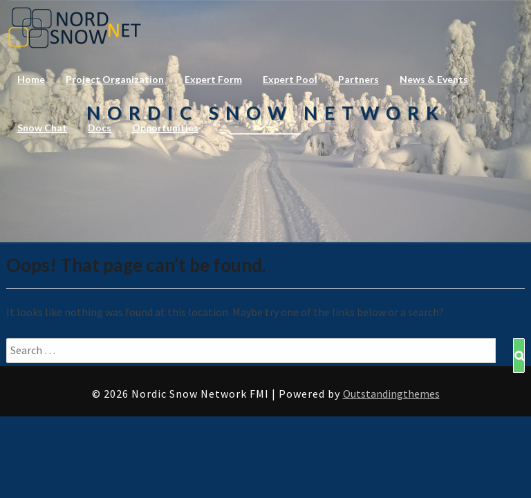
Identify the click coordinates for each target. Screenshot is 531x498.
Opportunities (165, 127)
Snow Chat (42, 127)
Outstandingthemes (391, 393)
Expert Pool (290, 79)
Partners (358, 79)
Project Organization (115, 79)
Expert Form (213, 79)
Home (31, 79)
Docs (99, 127)
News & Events (434, 79)
